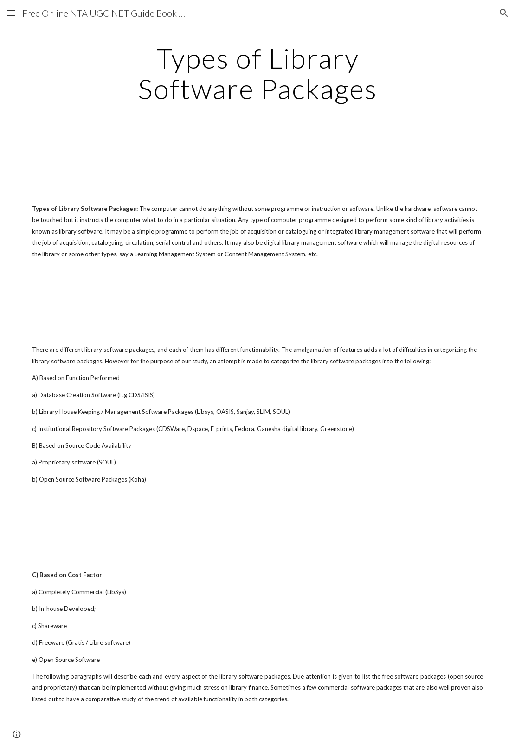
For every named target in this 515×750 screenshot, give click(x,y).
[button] (11, 12)
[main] (258, 73)
